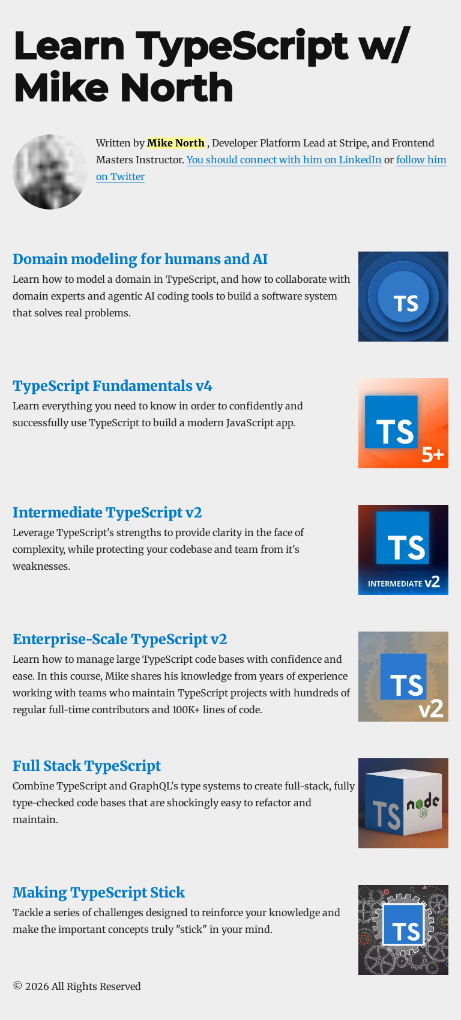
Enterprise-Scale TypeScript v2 (120, 639)
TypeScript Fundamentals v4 (112, 385)
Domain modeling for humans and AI (140, 259)
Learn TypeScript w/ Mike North (210, 67)
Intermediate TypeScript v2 (107, 512)
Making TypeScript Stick (99, 892)
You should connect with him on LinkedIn (284, 160)
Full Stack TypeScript (87, 765)
